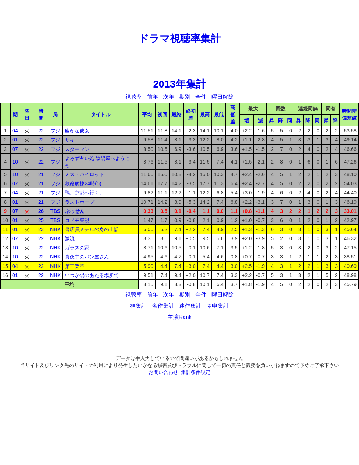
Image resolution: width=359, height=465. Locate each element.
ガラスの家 (77, 247)
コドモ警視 (77, 220)
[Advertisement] (179, 16)
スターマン (77, 149)
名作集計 (163, 306)
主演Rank (180, 317)
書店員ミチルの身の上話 (92, 229)
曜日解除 (222, 97)
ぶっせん (74, 211)
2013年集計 (179, 84)
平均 (147, 114)
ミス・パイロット (84, 174)
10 (15, 162)
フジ (55, 130)
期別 (184, 97)
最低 (219, 114)
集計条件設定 (195, 372)
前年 (152, 97)
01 (15, 140)
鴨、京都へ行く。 (84, 192)
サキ (70, 140)
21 (41, 174)
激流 (70, 238)
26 (41, 211)
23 (41, 229)
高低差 (232, 114)
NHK (55, 229)
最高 (205, 114)
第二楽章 (74, 266)
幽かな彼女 (77, 130)
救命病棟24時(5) (83, 183)
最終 (176, 114)
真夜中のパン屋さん (87, 256)
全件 (200, 97)
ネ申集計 (217, 306)
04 (15, 130)
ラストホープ (79, 202)
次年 (168, 97)
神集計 (138, 306)
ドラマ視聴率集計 (179, 38)
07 (15, 149)
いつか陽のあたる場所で (92, 275)
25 (41, 220)
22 (41, 130)
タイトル (100, 114)
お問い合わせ (163, 372)
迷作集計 (190, 306)
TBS (55, 211)
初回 (162, 114)
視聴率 (133, 97)
